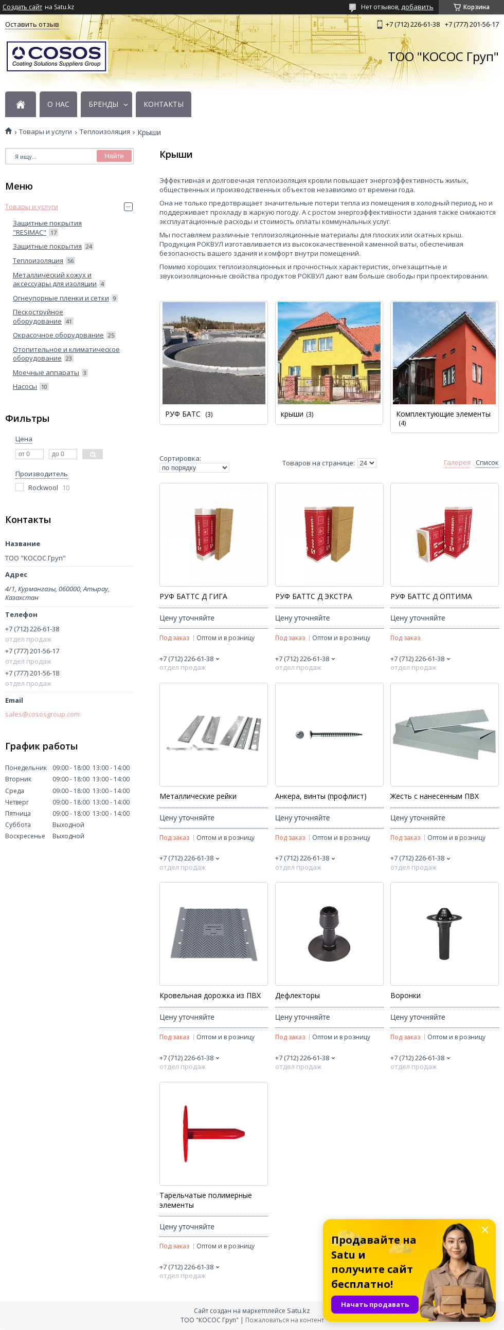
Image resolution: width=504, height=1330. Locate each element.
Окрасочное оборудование (58, 335)
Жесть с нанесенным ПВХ (434, 796)
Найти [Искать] (114, 156)
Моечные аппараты (46, 372)
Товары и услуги (45, 131)
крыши (292, 414)
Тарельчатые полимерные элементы (205, 1200)
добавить (417, 6)
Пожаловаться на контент (284, 1320)
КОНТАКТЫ (163, 104)
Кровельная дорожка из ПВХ (210, 995)
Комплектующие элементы (443, 414)
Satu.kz (298, 1310)
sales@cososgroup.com (42, 714)
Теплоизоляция (105, 131)
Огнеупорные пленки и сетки (61, 298)
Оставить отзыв (32, 24)
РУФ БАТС (184, 414)
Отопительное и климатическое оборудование (66, 354)
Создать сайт (22, 7)
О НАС (58, 104)
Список (487, 462)
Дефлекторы (297, 995)
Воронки (405, 995)
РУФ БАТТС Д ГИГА (193, 596)
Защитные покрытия (47, 246)
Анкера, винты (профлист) (321, 796)
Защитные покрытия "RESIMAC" (47, 227)
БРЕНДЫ (103, 104)
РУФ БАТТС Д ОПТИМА (431, 596)
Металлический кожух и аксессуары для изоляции (55, 279)
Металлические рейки (198, 796)
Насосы (25, 386)
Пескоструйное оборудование (38, 316)
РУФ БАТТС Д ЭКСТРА (313, 596)
